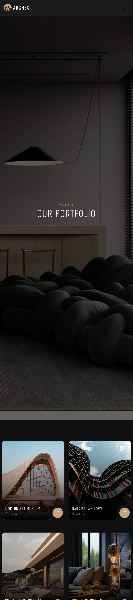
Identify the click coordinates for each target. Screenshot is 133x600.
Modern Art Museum (22, 508)
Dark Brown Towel (88, 508)
